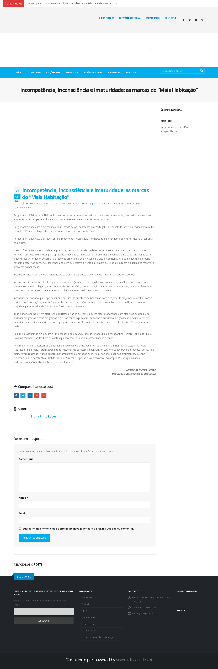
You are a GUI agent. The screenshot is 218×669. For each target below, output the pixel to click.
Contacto (170, 18)
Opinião (70, 203)
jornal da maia (99, 203)
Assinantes (87, 597)
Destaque (60, 203)
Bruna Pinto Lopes (39, 203)
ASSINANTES (71, 72)
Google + (36, 395)
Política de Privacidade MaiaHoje (97, 636)
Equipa (84, 610)
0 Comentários (24, 207)
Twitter (22, 395)
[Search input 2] (180, 70)
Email (23, 513)
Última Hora (81, 203)
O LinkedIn (30, 395)
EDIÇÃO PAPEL (53, 72)
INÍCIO (19, 72)
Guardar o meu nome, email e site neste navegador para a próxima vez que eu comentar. (78, 528)
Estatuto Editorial (130, 18)
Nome (23, 497)
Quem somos (88, 616)
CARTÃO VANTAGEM (93, 72)
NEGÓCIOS (131, 72)
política (138, 203)
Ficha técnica (106, 18)
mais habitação (126, 203)
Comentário (26, 459)
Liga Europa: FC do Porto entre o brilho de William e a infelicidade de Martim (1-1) (71, 3)
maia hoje (113, 203)
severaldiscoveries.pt (134, 658)
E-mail (43, 395)
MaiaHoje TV (114, 72)
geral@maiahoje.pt (149, 613)
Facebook (16, 395)
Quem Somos (152, 18)
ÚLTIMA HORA (34, 72)
